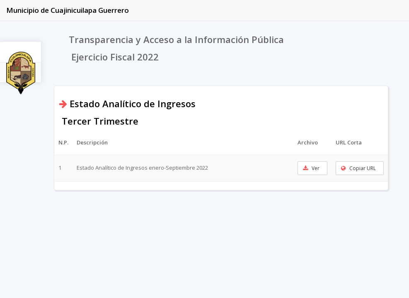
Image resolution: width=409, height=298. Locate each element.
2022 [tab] (21, 77)
